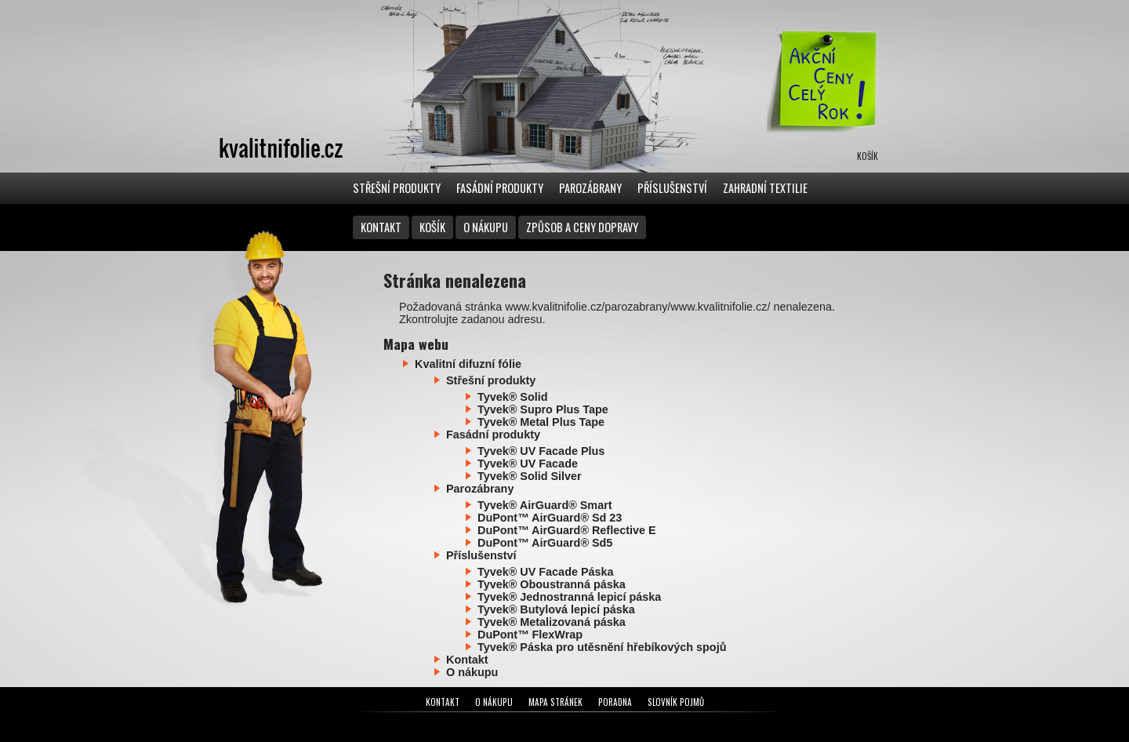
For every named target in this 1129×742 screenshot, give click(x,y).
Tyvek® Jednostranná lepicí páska (569, 597)
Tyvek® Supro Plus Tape (542, 409)
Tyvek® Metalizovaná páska (551, 622)
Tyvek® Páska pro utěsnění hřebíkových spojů (601, 647)
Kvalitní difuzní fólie (468, 364)
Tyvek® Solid (512, 397)
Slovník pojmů (676, 702)
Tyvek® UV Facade (527, 463)
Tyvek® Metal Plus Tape (540, 422)
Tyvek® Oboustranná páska (551, 584)
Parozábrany (590, 188)
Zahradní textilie (765, 188)
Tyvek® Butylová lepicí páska (556, 609)
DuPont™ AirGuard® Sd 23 (549, 517)
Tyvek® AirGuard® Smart (544, 505)
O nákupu (485, 227)
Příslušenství (672, 188)
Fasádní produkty (499, 188)
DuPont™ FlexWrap (530, 634)
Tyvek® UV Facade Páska (545, 572)
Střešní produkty (397, 188)
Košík (432, 227)
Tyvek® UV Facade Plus (540, 451)
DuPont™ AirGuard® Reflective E (566, 530)
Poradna (615, 702)
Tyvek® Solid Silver (529, 476)
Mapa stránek (555, 702)
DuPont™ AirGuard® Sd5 (544, 542)
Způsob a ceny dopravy (582, 227)
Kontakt (381, 227)
